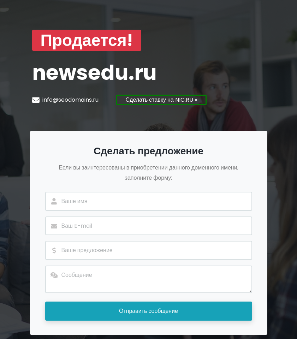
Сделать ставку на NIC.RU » (161, 100)
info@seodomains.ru (70, 100)
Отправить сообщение (148, 311)
